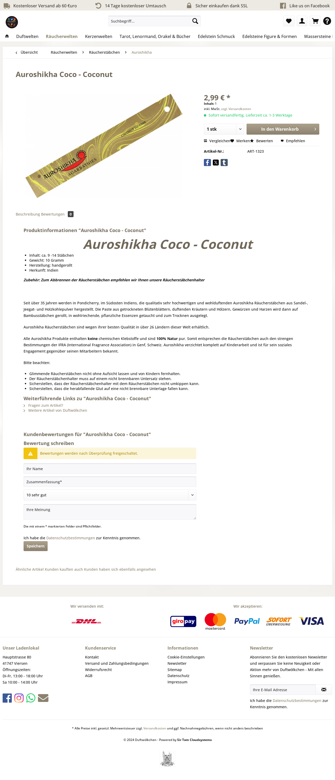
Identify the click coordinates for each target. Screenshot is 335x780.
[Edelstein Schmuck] (216, 36)
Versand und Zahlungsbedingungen (117, 663)
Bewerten (262, 140)
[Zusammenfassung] (110, 481)
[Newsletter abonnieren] (324, 689)
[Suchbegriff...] (154, 21)
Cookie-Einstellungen (186, 657)
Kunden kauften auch (64, 569)
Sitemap (175, 669)
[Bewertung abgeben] (110, 495)
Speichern (35, 545)
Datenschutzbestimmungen (70, 537)
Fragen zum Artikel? (43, 405)
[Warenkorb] (315, 21)
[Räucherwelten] (61, 36)
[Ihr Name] (110, 468)
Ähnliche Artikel (30, 569)
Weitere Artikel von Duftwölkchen (55, 410)
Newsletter (177, 663)
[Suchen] (195, 21)
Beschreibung (28, 214)
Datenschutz (178, 675)
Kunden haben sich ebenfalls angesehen (120, 569)
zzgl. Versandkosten (236, 109)
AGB (88, 675)
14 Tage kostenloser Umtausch (130, 5)
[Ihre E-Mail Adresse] (283, 689)
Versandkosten (154, 728)
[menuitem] (154, 23)
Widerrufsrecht (98, 669)
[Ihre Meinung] (110, 512)
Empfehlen (293, 140)
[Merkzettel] (288, 21)
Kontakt (92, 657)
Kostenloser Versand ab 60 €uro (40, 5)
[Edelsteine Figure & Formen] (269, 36)
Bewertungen (57, 214)
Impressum (177, 681)
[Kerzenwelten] (98, 36)
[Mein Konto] (302, 21)
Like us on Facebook (309, 6)
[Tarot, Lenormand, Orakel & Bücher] (155, 36)
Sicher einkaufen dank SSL (216, 5)
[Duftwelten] (27, 36)
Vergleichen (217, 140)
